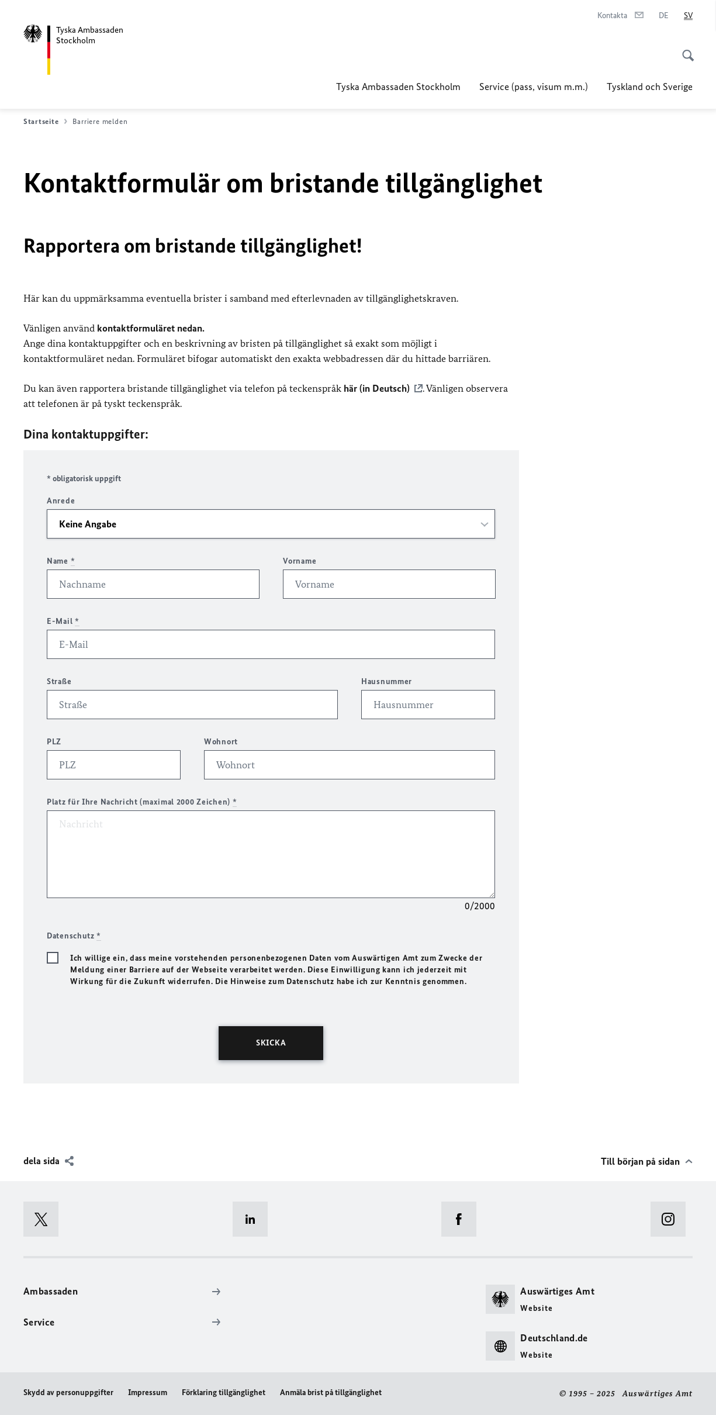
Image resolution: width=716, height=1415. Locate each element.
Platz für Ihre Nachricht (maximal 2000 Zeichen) (142, 802)
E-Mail (63, 621)
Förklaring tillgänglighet (223, 1392)
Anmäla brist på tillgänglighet (331, 1392)
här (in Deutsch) (377, 388)
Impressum (147, 1392)
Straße (59, 681)
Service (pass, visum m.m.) (533, 86)
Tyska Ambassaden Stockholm (398, 86)
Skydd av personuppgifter (68, 1392)
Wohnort (221, 742)
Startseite (45, 121)
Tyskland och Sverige (650, 86)
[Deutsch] (664, 16)
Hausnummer (386, 681)
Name (61, 561)
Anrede (61, 501)
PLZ (54, 742)
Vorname (299, 561)
